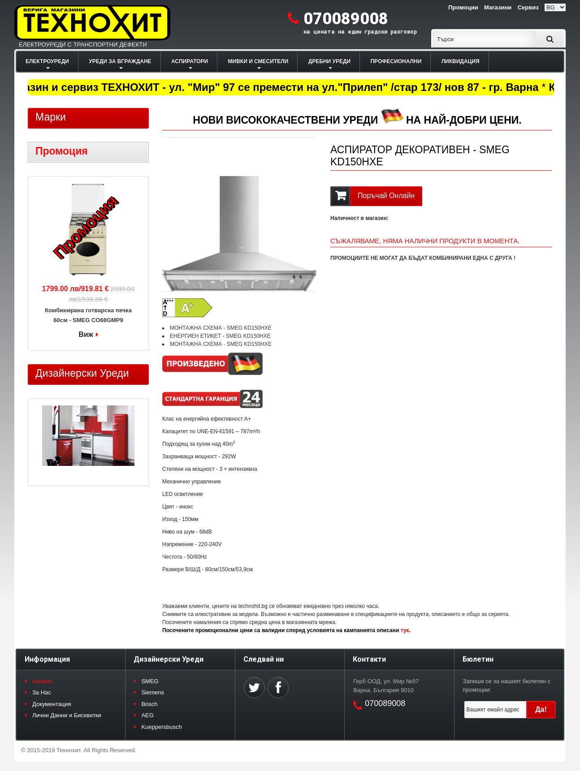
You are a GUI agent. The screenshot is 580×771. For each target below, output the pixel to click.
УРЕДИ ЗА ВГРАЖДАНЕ (120, 61)
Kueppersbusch (161, 727)
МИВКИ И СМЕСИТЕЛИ (258, 61)
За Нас (41, 692)
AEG (147, 715)
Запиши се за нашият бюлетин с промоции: (506, 685)
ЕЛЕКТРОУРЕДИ (47, 61)
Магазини (497, 7)
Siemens (152, 692)
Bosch (149, 704)
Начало (42, 681)
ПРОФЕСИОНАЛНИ (395, 61)
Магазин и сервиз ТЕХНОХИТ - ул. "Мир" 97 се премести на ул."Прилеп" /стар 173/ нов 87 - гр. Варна (274, 87)
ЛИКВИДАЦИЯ (460, 61)
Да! (541, 709)
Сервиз (528, 7)
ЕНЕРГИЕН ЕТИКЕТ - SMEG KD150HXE (220, 336)
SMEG (149, 681)
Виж (85, 334)
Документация (51, 704)
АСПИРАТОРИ (189, 61)
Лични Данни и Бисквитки (66, 715)
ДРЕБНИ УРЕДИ (329, 61)
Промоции (463, 7)
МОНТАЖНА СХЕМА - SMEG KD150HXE (221, 328)
